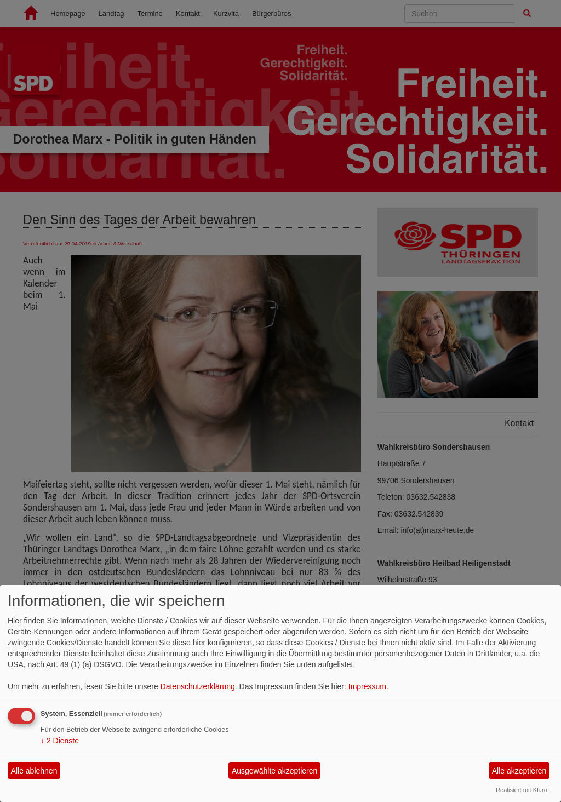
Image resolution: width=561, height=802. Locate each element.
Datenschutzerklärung (198, 686)
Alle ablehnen (34, 770)
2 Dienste (60, 740)
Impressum (367, 686)
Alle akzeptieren (519, 770)
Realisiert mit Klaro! (522, 790)
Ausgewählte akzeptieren (274, 770)
